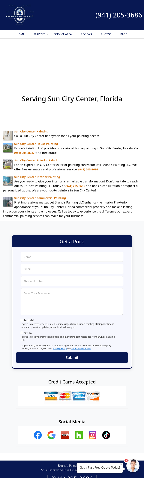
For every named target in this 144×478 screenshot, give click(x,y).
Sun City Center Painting (31, 90)
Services (41, 35)
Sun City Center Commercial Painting (40, 157)
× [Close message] (121, 464)
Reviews (86, 34)
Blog (124, 34)
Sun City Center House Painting (36, 103)
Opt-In (28, 292)
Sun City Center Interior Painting (37, 136)
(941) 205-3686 (118, 15)
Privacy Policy (60, 307)
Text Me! (29, 279)
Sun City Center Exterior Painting (37, 119)
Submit (72, 316)
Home (21, 34)
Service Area (63, 34)
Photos (106, 34)
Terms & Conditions (81, 307)
